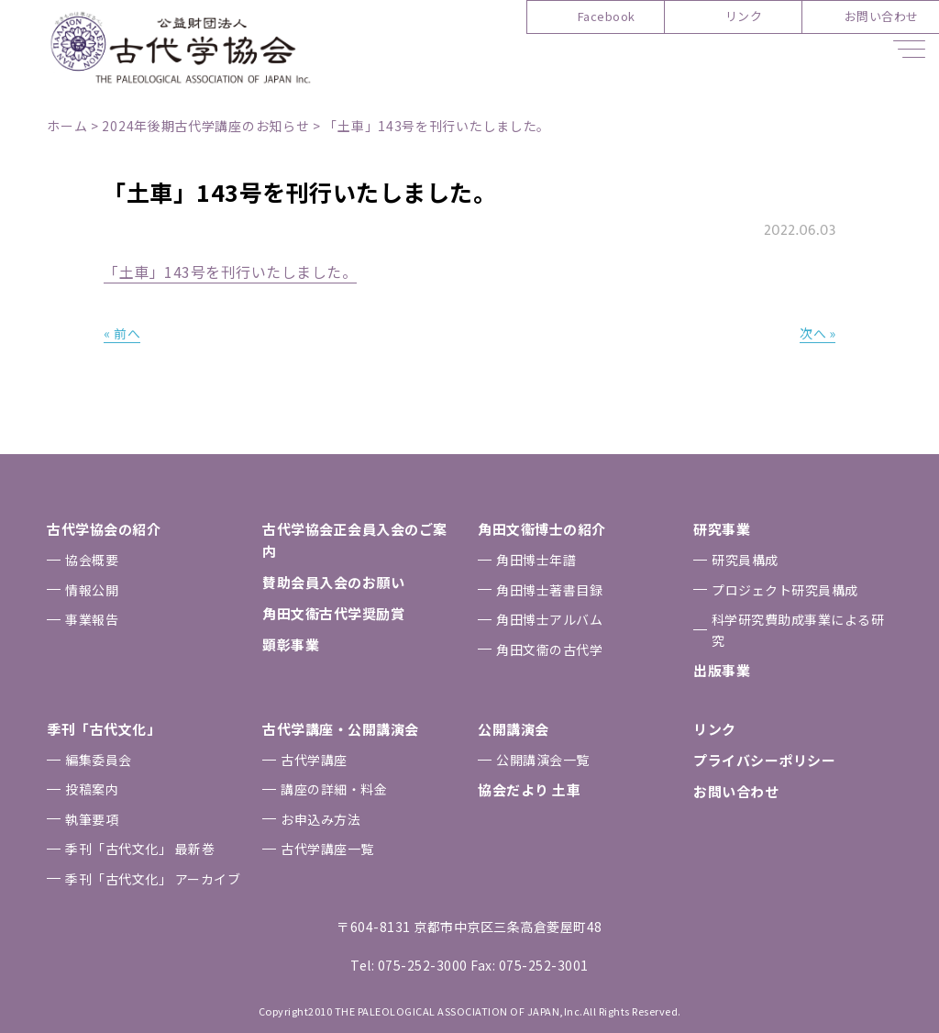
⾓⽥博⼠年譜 (536, 559)
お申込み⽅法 (320, 819)
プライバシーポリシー (764, 760)
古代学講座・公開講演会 (340, 729)
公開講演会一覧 (543, 759)
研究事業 (721, 529)
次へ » (817, 333)
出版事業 (721, 670)
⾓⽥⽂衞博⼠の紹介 (542, 529)
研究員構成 (745, 559)
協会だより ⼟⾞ (529, 789)
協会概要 (91, 559)
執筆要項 (91, 819)
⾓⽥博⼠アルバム (549, 619)
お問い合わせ (882, 16)
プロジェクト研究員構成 (785, 590)
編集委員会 (98, 759)
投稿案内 (91, 789)
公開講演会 (513, 729)
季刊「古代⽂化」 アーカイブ (152, 879)
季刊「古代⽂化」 (103, 729)
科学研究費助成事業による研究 (798, 629)
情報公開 (91, 590)
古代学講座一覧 (327, 848)
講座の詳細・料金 (334, 789)
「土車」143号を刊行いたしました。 (230, 272)
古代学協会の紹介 (103, 529)
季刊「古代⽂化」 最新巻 (140, 848)
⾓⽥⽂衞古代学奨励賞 (333, 613)
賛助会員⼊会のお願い (333, 582)
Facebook (606, 16)
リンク (744, 16)
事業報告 (91, 619)
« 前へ (122, 333)
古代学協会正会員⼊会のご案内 (354, 540)
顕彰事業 (290, 644)
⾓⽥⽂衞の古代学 (549, 649)
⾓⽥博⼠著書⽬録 (549, 590)
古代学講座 (314, 759)
